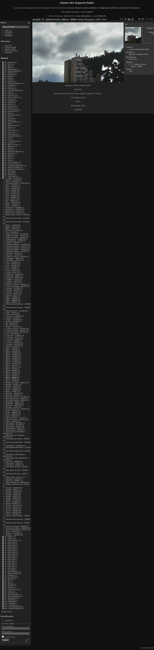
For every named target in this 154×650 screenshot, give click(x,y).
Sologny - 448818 (12, 495)
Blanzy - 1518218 (12, 225)
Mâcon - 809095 (11, 370)
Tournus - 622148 (12, 510)
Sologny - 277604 (12, 493)
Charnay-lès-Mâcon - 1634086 (16, 244)
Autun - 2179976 (11, 185)
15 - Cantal (8, 87)
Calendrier (8, 52)
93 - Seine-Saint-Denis (12, 596)
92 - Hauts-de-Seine (11, 594)
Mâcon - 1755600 (12, 360)
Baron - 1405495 (11, 202)
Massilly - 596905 (12, 388)
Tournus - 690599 (12, 512)
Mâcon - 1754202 (12, 358)
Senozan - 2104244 (12, 488)
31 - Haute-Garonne (11, 115)
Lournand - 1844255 (13, 344)
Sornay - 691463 (11, 503)
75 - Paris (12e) (9, 545)
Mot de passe (7, 631)
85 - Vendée (8, 586)
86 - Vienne (8, 587)
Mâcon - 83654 (11, 377)
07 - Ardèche (8, 73)
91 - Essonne (9, 593)
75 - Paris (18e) (9, 556)
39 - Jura (7, 129)
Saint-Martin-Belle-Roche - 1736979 (18, 447)
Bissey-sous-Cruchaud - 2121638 (17, 218)
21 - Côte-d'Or (9, 95)
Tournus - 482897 (12, 509)
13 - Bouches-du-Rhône (12, 83)
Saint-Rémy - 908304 (13, 465)
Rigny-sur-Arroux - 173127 (15, 418)
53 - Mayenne (9, 150)
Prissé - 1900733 (12, 414)
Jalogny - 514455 (12, 326)
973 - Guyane (9, 603)
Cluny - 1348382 (11, 262)
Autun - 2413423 (11, 186)
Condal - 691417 (11, 272)
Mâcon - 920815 (11, 381)
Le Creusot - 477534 (13, 337)
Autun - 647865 (11, 192)
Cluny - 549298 (11, 269)
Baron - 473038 (11, 206)
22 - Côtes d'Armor (11, 97)
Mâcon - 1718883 (12, 356)
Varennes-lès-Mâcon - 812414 (16, 530)
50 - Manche (8, 146)
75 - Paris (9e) (9, 570)
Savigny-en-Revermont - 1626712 (17, 484)
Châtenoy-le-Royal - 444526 (15, 256)
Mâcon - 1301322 (12, 349)
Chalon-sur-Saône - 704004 (15, 237)
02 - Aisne (7, 66)
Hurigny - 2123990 (12, 319)
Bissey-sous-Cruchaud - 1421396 (17, 214)
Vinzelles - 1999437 (12, 535)
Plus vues (8, 45)
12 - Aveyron (8, 81)
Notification (9, 35)
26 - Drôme (8, 104)
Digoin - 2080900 (12, 300)
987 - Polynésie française (13, 607)
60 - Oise (7, 158)
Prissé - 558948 (11, 416)
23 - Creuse (8, 99)
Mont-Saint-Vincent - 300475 (16, 398)
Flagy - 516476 (11, 312)
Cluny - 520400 (11, 267)
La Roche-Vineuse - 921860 (15, 332)
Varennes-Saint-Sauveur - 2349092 (18, 519)
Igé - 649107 (10, 325)
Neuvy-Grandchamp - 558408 (16, 409)
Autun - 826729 (11, 195)
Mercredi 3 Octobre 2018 (138, 54)
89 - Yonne (8, 591)
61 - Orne (7, 160)
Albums (4, 58)
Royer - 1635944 (11, 421)
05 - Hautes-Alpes (10, 69)
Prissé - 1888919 (12, 412)
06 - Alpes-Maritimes (11, 71)
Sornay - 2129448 (12, 502)
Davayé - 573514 (12, 295)
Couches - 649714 (12, 283)
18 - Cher (7, 92)
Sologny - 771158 (12, 500)
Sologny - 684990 (12, 498)
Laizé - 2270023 (11, 333)
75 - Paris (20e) (9, 559)
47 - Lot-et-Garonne (11, 141)
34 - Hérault (8, 120)
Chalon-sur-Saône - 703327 (15, 235)
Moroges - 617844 (12, 407)
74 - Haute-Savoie (10, 540)
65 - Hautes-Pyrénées (12, 167)
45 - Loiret (8, 137)
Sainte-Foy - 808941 (13, 481)
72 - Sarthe (8, 537)
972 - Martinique (10, 601)
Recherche (9, 32)
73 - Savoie (8, 538)
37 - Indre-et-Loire (10, 125)
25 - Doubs (8, 102)
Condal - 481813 (11, 270)
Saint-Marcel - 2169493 (14, 446)
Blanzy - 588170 (11, 228)
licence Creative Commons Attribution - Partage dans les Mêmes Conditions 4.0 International (104, 8)
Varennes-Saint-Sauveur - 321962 (17, 523)
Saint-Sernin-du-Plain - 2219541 (17, 470)
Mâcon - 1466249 (12, 355)
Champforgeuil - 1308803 (14, 239)
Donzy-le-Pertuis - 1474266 (15, 311)
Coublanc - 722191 (12, 279)
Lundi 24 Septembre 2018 (139, 49)
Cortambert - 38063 (12, 276)
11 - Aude (7, 80)
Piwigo (151, 648)
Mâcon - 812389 (11, 374)
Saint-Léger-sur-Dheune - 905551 (17, 439)
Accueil (36, 19)
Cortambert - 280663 (13, 274)
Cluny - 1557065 (11, 263)
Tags (6, 30)
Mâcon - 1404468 (12, 351)
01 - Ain (7, 64)
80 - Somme (8, 579)
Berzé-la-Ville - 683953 (14, 213)
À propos (8, 34)
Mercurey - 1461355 (13, 393)
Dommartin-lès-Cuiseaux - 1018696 (18, 304)
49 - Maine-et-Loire (11, 144)
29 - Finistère (9, 108)
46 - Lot (7, 139)
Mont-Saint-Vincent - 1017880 (16, 397)
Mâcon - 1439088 (12, 353)
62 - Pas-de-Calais (11, 162)
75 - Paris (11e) (9, 544)
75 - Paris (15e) (9, 551)
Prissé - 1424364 (12, 411)
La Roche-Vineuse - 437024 (15, 328)
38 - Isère (7, 127)
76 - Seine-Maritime (11, 572)
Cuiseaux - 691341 (12, 293)
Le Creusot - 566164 (13, 339)
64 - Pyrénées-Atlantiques (13, 165)
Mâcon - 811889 (11, 372)
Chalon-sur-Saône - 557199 (15, 234)
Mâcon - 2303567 (12, 363)
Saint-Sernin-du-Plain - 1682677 (17, 467)
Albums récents (10, 49)
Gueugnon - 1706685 (13, 316)
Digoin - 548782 (11, 302)
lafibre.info (102, 16)
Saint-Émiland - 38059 (13, 428)
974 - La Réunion (10, 605)
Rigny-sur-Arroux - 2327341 (15, 419)
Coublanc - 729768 (12, 281)
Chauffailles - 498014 (13, 258)
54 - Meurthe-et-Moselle (12, 151)
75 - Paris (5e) (9, 563)
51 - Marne (8, 148)
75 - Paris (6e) (9, 565)
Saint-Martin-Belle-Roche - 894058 (18, 451)
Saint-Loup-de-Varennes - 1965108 (18, 442)
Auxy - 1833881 (11, 197)
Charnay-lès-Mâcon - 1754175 (16, 246)
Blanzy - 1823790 (12, 227)
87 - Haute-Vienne (10, 589)
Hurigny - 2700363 (12, 321)
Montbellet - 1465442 (13, 404)
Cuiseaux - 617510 (12, 291)
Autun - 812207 (11, 193)
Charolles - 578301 (12, 253)
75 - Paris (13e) (9, 547)
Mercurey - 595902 (12, 395)
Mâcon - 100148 (11, 347)
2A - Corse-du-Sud (11, 109)
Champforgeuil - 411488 (14, 241)
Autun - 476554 (11, 190)
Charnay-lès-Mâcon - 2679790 (16, 183)
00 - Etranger (9, 62)
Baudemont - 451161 (13, 211)
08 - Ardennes (9, 74)
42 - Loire (7, 132)
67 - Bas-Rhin (9, 171)
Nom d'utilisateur (8, 626)
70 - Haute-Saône (10, 176)
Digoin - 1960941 (12, 298)
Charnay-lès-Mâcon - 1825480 (16, 249)
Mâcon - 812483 (11, 376)
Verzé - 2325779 (11, 531)
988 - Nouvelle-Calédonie (13, 608)
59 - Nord (7, 157)
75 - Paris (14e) (9, 549)
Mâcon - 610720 (11, 369)
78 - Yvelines (8, 575)
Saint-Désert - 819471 (13, 426)
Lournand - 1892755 (13, 346)
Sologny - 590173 (12, 496)
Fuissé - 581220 (11, 314)
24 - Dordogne (9, 101)
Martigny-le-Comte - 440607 (15, 383)
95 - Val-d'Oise (9, 600)
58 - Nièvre (8, 155)
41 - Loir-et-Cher (10, 130)
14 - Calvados (9, 85)
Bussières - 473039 (12, 230)
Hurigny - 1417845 (12, 318)
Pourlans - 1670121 (12, 179)
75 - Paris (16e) (9, 552)
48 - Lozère (8, 143)
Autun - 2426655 (11, 188)
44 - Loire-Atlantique (11, 136)
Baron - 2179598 (11, 204)
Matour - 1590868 (12, 390)
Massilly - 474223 (12, 386)
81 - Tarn (7, 580)
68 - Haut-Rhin (9, 172)
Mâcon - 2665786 (12, 181)
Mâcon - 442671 (11, 367)
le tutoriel (89, 12)
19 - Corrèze (8, 94)
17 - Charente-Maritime (12, 90)
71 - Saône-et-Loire (11, 178)
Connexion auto (8, 637)
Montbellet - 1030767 (13, 402)
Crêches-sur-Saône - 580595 (16, 284)
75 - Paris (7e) (9, 566)
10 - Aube (7, 78)
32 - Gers (7, 116)
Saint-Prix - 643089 (12, 461)
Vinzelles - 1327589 (12, 533)
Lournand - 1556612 (13, 342)
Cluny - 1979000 (11, 265)
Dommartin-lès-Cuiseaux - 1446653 (18, 307)
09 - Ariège (8, 76)
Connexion (9, 620)
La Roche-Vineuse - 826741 (15, 330)
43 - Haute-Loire (10, 134)
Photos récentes (10, 47)
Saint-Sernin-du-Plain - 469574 (16, 474)
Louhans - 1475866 (12, 340)
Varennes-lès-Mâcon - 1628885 (17, 528)
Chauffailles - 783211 (13, 260)
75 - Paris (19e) (9, 558)
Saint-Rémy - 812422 (13, 463)
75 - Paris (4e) (9, 561)
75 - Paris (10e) (9, 542)
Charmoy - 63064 (12, 242)
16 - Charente (9, 88)
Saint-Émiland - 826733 (14, 430)
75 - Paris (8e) (9, 568)
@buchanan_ (86, 16)
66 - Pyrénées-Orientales (13, 169)
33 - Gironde (8, 118)
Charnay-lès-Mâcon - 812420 (16, 251)
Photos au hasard (11, 51)
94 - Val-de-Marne (10, 598)
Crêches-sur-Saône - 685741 (16, 286)
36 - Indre (7, 123)
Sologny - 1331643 (12, 491)
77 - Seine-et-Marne (11, 573)
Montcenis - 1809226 (13, 405)
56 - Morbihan (9, 153)
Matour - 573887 (11, 391)
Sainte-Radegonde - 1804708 (16, 482)
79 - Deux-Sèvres (10, 577)
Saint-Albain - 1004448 (14, 423)
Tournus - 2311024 (12, 505)
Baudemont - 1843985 (13, 207)
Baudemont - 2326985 (13, 209)
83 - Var (7, 582)
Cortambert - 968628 (13, 277)
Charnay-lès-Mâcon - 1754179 (16, 248)
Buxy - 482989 (11, 232)
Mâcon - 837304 (11, 379)
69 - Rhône (8, 174)
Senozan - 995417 (12, 489)
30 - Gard (7, 113)
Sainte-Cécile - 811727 (14, 477)
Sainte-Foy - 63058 (12, 479)
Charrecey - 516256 (13, 255)
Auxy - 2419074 (11, 199)
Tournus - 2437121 (12, 507)
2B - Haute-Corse (10, 111)
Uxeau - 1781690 (12, 514)
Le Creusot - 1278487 (13, 335)
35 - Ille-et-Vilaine (10, 122)
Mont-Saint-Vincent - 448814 (16, 400)
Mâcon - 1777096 (12, 362)
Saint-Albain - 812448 (13, 425)
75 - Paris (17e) (9, 554)
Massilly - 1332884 (12, 384)
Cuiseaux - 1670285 (13, 288)
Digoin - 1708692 (12, 297)
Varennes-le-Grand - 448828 (16, 526)
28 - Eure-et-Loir (10, 106)
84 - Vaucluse (9, 584)
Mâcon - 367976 (11, 365)
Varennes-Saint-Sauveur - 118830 (17, 516)
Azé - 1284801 (11, 200)
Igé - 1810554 (10, 323)
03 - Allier (7, 67)
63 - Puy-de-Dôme (10, 164)
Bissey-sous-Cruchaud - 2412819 (17, 221)
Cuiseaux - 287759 (12, 290)
